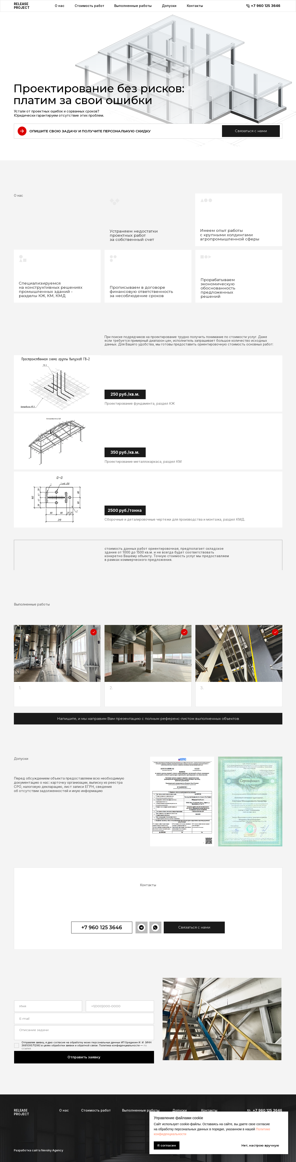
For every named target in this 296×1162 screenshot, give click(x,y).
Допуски (179, 1110)
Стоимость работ (96, 1110)
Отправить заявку (84, 1057)
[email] (84, 1018)
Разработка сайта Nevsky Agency (38, 1150)
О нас (64, 1110)
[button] (251, 131)
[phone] (120, 1006)
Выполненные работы (141, 1110)
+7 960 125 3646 (267, 1110)
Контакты (209, 1110)
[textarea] (84, 1032)
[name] (48, 1006)
